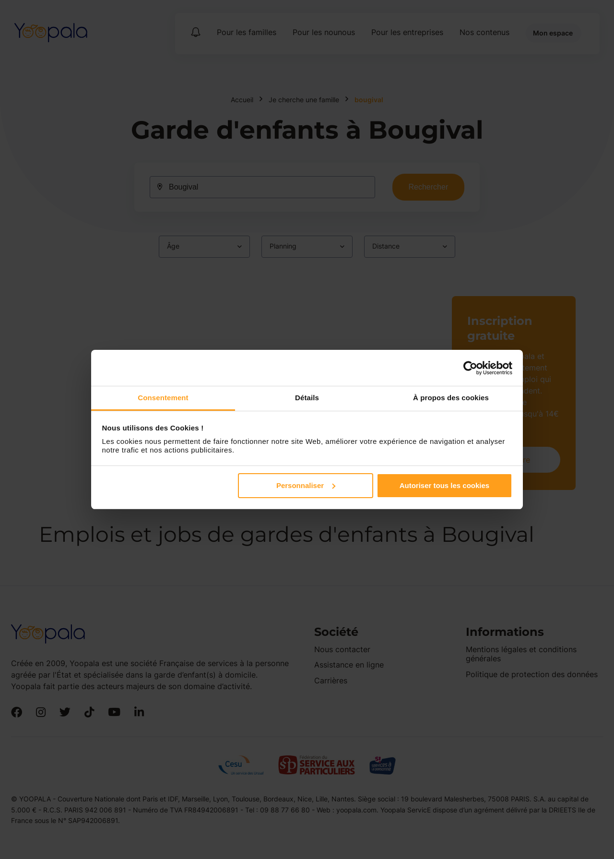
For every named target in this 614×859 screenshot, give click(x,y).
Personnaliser (305, 485)
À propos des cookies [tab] (451, 398)
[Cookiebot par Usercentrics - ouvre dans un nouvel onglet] (470, 368)
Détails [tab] (307, 398)
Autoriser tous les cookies (445, 485)
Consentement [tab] (163, 398)
